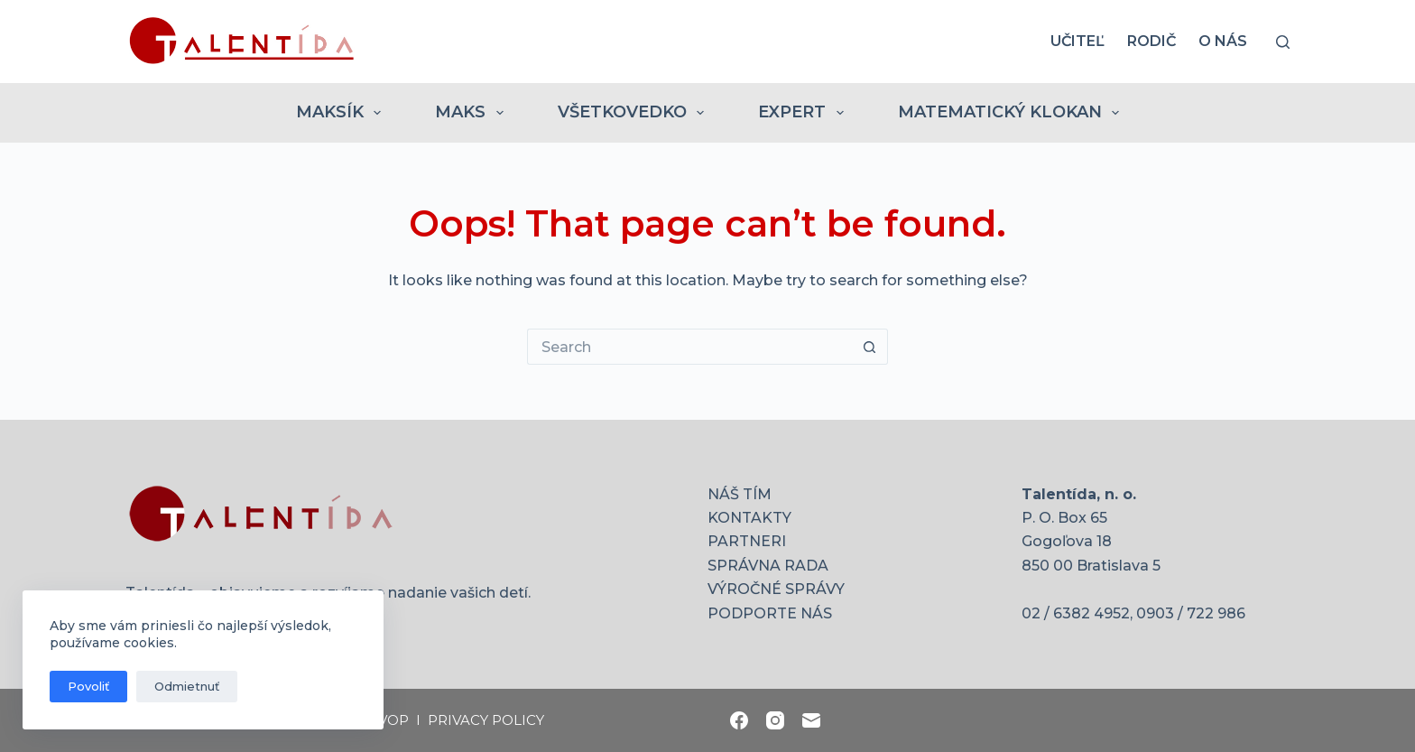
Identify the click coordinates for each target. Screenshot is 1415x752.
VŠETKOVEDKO (635, 113)
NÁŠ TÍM (740, 494)
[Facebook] (739, 720)
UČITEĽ (1077, 41)
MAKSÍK (342, 113)
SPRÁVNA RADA (768, 565)
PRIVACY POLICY (486, 720)
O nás (1222, 41)
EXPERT (804, 113)
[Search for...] (689, 347)
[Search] (1283, 42)
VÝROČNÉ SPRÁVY (776, 589)
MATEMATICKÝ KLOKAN (1012, 113)
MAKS (473, 113)
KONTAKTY (749, 517)
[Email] (811, 720)
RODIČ (1151, 41)
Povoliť (88, 686)
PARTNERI (747, 541)
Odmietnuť (186, 686)
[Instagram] (775, 720)
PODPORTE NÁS (770, 613)
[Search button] (870, 347)
